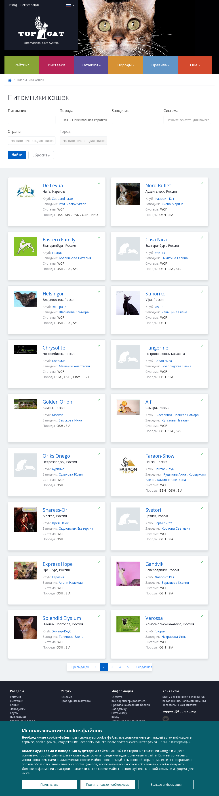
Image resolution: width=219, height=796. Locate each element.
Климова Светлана (171, 480)
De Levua (53, 185)
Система (171, 110)
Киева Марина (172, 204)
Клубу (115, 717)
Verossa (154, 618)
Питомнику (119, 713)
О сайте (117, 697)
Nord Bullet (158, 185)
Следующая (144, 667)
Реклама (66, 697)
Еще (195, 65)
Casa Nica (156, 239)
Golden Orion (57, 402)
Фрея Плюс (60, 523)
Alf (148, 402)
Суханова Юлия (71, 474)
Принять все (49, 784)
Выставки (56, 65)
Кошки (14, 705)
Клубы (14, 713)
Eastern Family (59, 239)
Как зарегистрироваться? (129, 701)
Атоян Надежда (71, 582)
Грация (57, 253)
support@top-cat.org (179, 711)
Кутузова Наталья (176, 420)
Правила (160, 65)
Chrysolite (54, 348)
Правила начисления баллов (131, 705)
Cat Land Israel (63, 198)
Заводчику (119, 709)
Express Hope (58, 564)
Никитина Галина (175, 258)
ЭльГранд (59, 307)
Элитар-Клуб (164, 469)
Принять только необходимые (107, 784)
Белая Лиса (163, 361)
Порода (66, 110)
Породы (126, 65)
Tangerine (156, 348)
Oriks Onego (56, 456)
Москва (57, 415)
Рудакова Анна (175, 474)
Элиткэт (161, 253)
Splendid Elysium (62, 618)
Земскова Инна (70, 420)
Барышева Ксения (175, 582)
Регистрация (30, 5)
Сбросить (41, 155)
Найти (17, 155)
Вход (13, 5)
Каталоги (91, 65)
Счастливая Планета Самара (177, 415)
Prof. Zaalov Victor (72, 204)
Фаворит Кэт (164, 198)
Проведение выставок (76, 701)
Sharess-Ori (56, 510)
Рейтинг (22, 65)
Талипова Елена (71, 636)
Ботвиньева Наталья (75, 258)
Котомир (58, 361)
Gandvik (154, 564)
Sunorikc (155, 294)
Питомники (18, 717)
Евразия (58, 577)
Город (65, 131)
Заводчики (17, 709)
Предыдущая (80, 667)
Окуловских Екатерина (76, 528)
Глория (160, 631)
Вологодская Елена (176, 366)
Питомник (17, 110)
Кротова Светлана (176, 528)
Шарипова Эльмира (74, 312)
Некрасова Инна (174, 636)
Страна (14, 131)
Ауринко (58, 469)
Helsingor (53, 294)
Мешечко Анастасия (74, 366)
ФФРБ (159, 307)
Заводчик (120, 110)
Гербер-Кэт (163, 523)
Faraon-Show (159, 456)
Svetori (153, 510)
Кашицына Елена (174, 312)
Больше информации (174, 742)
